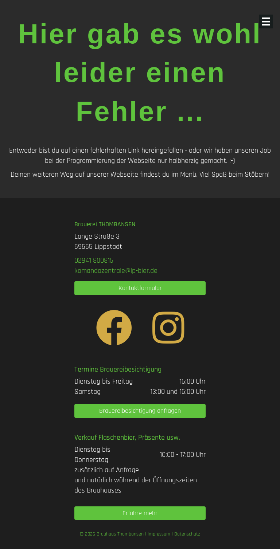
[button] (140, 288)
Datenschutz (187, 534)
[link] (93, 260)
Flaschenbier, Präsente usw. (139, 437)
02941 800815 (93, 260)
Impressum (159, 534)
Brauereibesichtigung (131, 369)
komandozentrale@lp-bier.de (116, 270)
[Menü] (266, 21)
